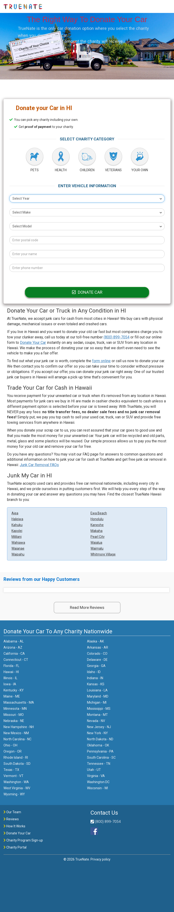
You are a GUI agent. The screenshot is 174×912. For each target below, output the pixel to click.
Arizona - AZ (13, 647)
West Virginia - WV (17, 788)
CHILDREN (87, 170)
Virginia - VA (96, 776)
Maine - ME (12, 696)
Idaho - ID (94, 672)
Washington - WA (16, 782)
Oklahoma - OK (98, 745)
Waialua (96, 542)
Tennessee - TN (98, 763)
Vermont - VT (13, 776)
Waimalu (97, 548)
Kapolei (16, 531)
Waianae (17, 548)
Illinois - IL (10, 678)
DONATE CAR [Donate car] (87, 292)
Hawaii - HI (11, 672)
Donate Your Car (33, 342)
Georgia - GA (96, 666)
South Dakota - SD (17, 763)
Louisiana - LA (97, 690)
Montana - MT (97, 715)
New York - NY (97, 733)
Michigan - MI (96, 702)
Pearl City (98, 537)
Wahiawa (18, 542)
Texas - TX (11, 770)
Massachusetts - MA (19, 702)
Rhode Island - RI (16, 757)
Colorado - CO (97, 653)
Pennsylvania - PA (100, 751)
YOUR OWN (139, 170)
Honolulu (97, 519)
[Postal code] (87, 240)
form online (101, 361)
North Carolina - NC (17, 739)
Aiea (14, 513)
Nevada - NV (96, 721)
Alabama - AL (14, 641)
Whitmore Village (103, 554)
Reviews (11, 819)
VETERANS (113, 170)
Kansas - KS (95, 684)
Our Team (12, 812)
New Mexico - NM (16, 733)
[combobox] (87, 198)
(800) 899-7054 (116, 337)
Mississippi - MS (98, 708)
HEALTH (61, 170)
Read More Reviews (87, 607)
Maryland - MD (97, 696)
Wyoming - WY (14, 794)
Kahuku (17, 525)
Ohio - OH (10, 745)
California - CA (14, 653)
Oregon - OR (13, 751)
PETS (34, 170)
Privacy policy (100, 859)
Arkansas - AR (97, 647)
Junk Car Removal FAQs (39, 465)
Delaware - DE (97, 660)
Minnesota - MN (15, 708)
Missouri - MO (14, 715)
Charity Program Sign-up (23, 840)
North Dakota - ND (100, 739)
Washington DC (98, 782)
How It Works (14, 826)
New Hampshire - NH (19, 727)
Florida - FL (11, 666)
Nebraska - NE (14, 721)
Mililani (16, 537)
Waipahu (17, 554)
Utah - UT (94, 770)
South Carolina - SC (101, 757)
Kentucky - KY (14, 690)
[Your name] (87, 254)
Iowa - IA (10, 684)
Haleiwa (17, 519)
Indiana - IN (95, 678)
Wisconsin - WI (97, 788)
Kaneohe (97, 525)
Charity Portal (15, 847)
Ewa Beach (99, 513)
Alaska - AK (95, 641)
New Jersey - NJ (99, 727)
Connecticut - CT (16, 660)
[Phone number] (87, 268)
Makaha (96, 531)
